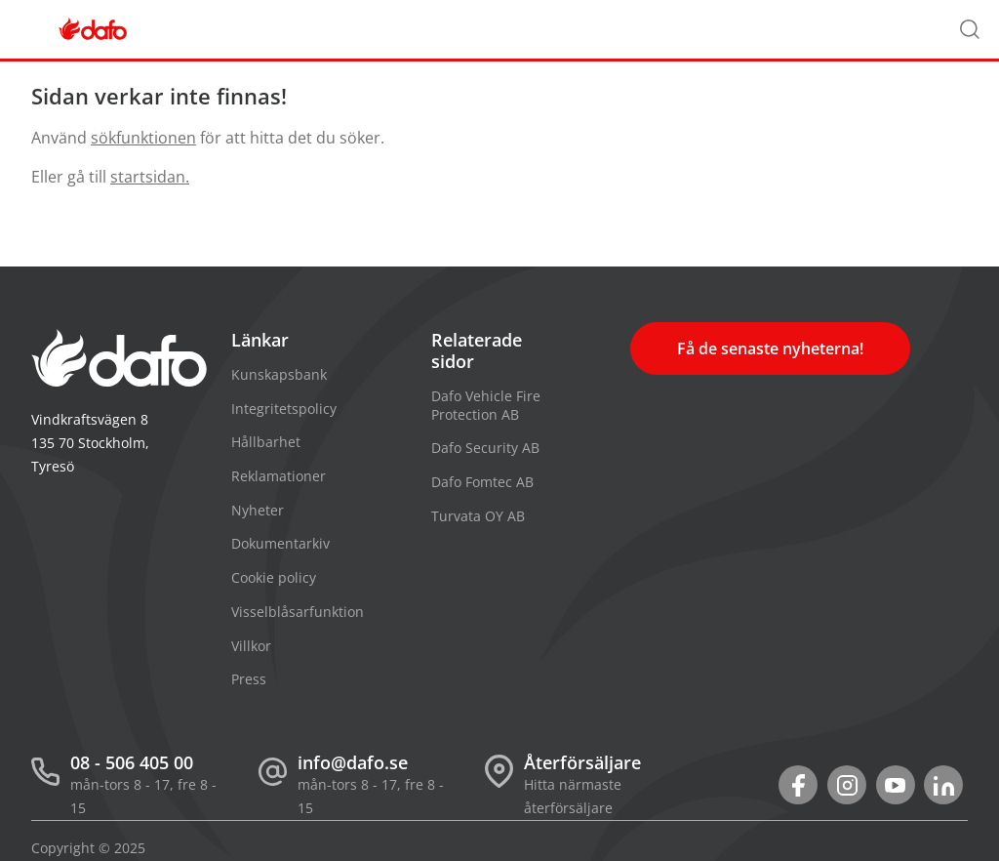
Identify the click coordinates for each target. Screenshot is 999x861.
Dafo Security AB (485, 447)
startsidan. (149, 176)
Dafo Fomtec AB (482, 481)
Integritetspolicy (284, 408)
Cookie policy (273, 577)
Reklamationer (278, 476)
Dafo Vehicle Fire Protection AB (485, 405)
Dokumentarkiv (280, 543)
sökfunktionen (143, 137)
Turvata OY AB (478, 516)
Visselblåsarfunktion (297, 611)
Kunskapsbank (279, 374)
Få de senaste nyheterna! (770, 348)
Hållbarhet (265, 441)
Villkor (251, 645)
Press (248, 679)
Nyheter (257, 510)
